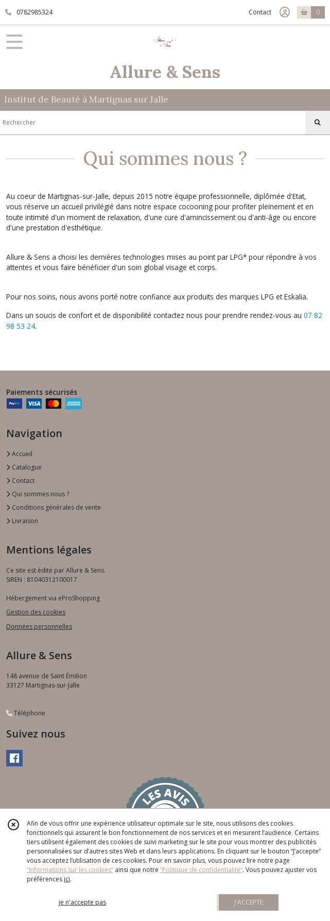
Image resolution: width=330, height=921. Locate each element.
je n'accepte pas (82, 902)
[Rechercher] (317, 123)
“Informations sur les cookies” (70, 869)
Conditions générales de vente (53, 507)
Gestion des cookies (35, 612)
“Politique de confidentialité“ (201, 869)
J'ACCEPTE (248, 902)
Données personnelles (39, 626)
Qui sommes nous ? (37, 494)
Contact (260, 12)
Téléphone (25, 713)
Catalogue (24, 467)
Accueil (19, 453)
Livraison (22, 520)
